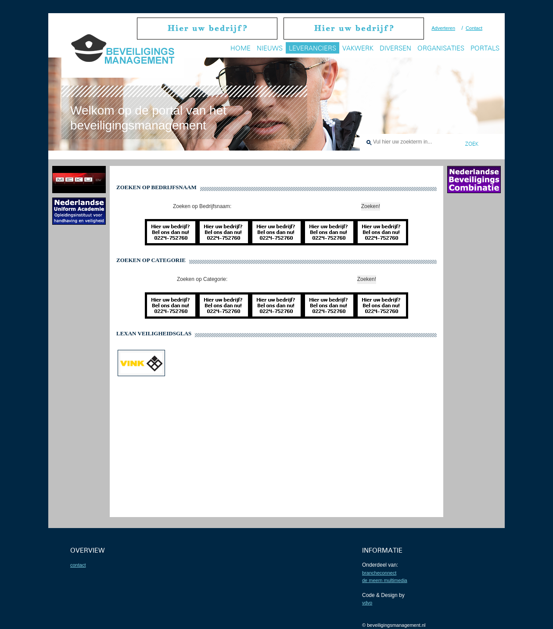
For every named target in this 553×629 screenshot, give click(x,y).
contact (78, 565)
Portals (484, 48)
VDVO (367, 602)
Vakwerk (357, 48)
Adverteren (443, 28)
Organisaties (440, 48)
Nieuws (270, 48)
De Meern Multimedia (384, 580)
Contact (474, 28)
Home (240, 48)
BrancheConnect (379, 572)
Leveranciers (312, 48)
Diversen (395, 48)
